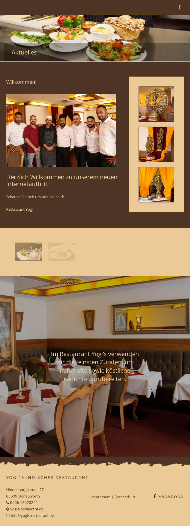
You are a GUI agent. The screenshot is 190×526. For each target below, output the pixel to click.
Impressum (101, 496)
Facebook (168, 496)
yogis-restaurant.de (26, 508)
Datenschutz (125, 496)
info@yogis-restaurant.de (32, 515)
